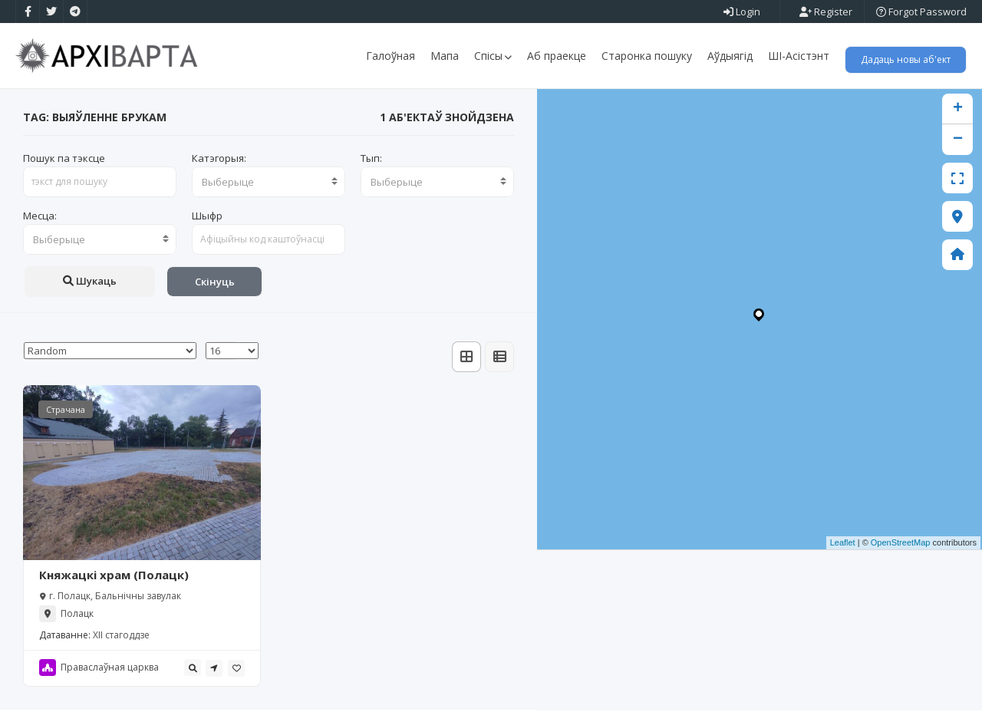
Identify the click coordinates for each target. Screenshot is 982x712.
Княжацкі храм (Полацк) (114, 577)
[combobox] (268, 183)
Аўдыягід (730, 55)
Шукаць (90, 282)
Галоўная (390, 55)
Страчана (65, 411)
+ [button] (958, 110)
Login (741, 11)
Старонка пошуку (646, 55)
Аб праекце (556, 55)
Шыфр (207, 217)
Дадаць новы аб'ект (906, 59)
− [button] (958, 141)
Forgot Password (921, 11)
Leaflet (842, 544)
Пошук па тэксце (64, 159)
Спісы (493, 55)
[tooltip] (192, 669)
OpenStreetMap (901, 544)
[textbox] (268, 183)
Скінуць (215, 283)
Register (825, 11)
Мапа (444, 55)
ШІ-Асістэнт (798, 55)
